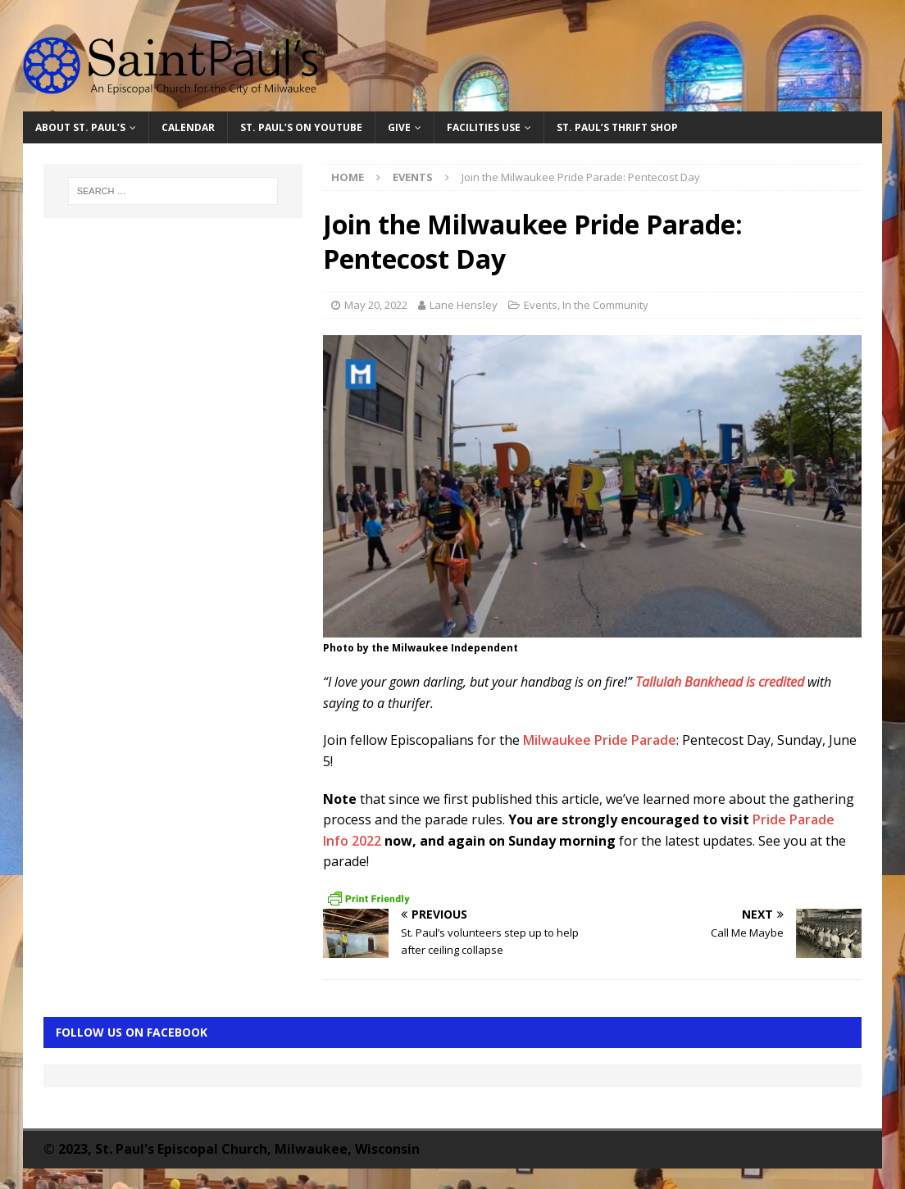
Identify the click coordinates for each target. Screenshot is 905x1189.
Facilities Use (484, 127)
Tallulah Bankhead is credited (719, 682)
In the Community (605, 304)
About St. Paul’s (80, 127)
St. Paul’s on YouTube (301, 127)
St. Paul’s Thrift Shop (617, 127)
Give (399, 127)
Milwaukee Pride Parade (599, 740)
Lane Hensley (464, 304)
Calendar (188, 127)
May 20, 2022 (375, 304)
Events (540, 304)
